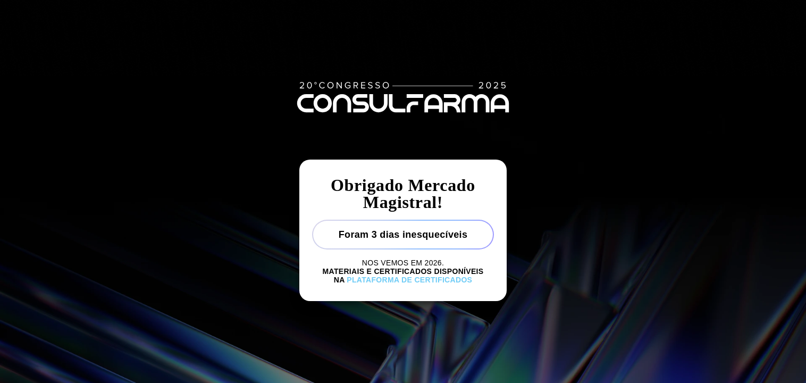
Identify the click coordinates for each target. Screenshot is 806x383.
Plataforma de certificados (409, 280)
